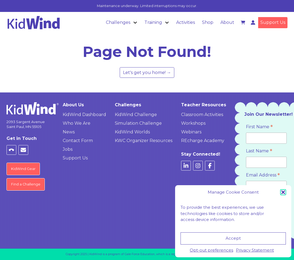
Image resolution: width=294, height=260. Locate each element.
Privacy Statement (255, 250)
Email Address (263, 175)
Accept (233, 238)
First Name (259, 127)
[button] (283, 192)
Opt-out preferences (211, 250)
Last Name (259, 151)
